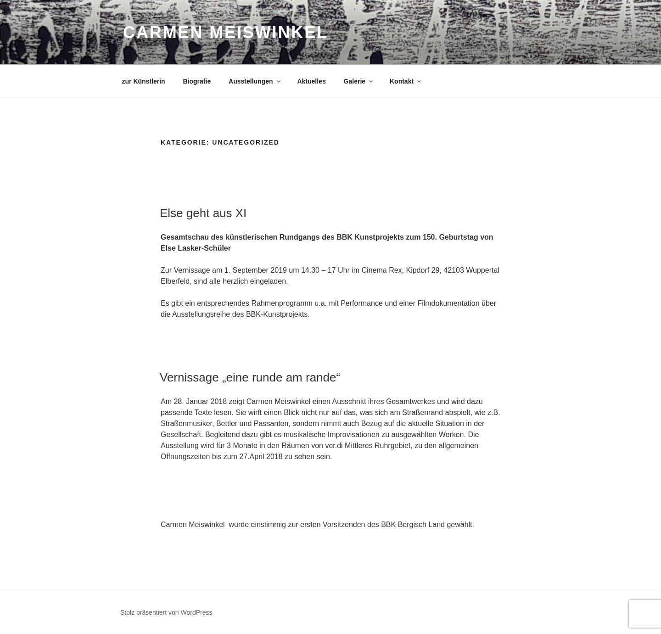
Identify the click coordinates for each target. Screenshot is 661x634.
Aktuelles (311, 81)
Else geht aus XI (203, 213)
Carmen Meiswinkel (225, 32)
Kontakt (406, 81)
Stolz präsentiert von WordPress (166, 612)
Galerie (359, 81)
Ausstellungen (255, 81)
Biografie (197, 81)
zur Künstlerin (143, 81)
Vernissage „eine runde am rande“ (250, 377)
